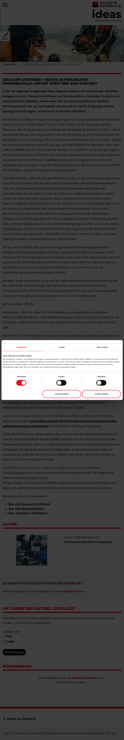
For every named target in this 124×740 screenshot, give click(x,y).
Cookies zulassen (102, 394)
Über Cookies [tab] (102, 347)
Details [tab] (62, 347)
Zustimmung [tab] (22, 347)
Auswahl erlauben (62, 394)
